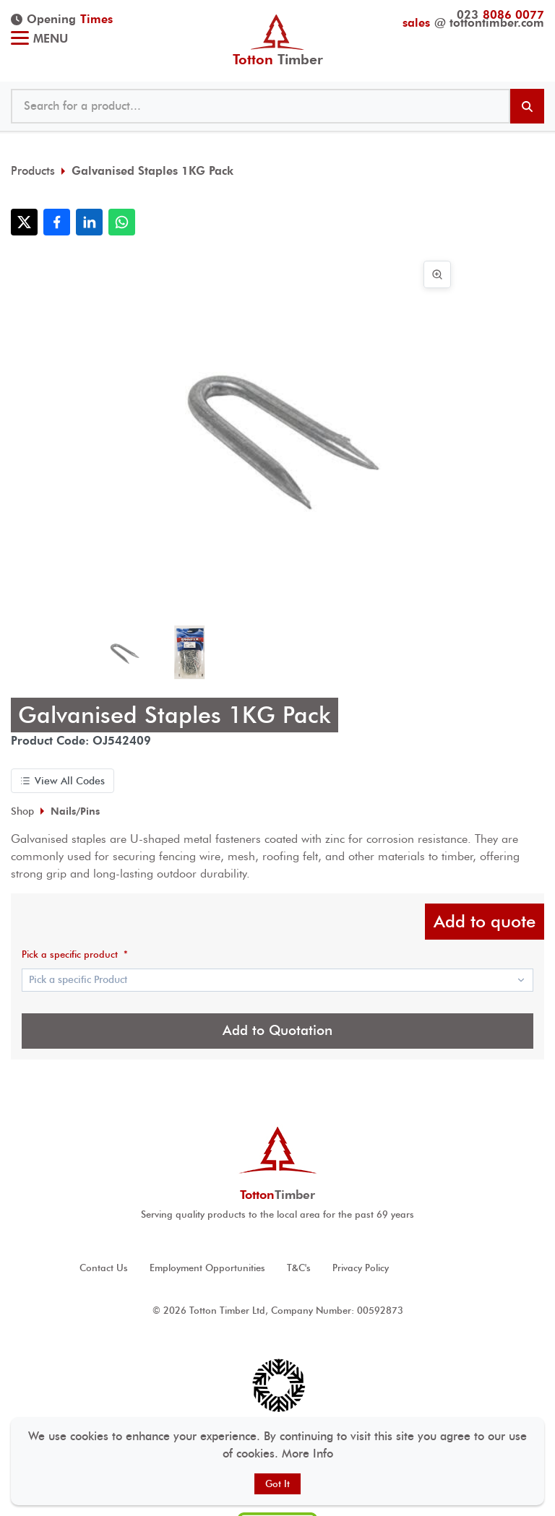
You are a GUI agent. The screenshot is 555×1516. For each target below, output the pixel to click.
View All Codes (62, 781)
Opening (62, 19)
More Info (307, 1453)
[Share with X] (24, 222)
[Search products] (527, 106)
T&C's (299, 1267)
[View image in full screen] (437, 274)
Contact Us (103, 1267)
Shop (22, 811)
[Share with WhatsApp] (121, 222)
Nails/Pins (75, 811)
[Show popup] (277, 980)
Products (33, 171)
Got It (277, 1483)
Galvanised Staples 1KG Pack (152, 171)
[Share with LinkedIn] (89, 222)
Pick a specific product (75, 954)
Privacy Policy (360, 1267)
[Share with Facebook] (56, 222)
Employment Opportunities (207, 1267)
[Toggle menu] (20, 40)
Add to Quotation (277, 1030)
